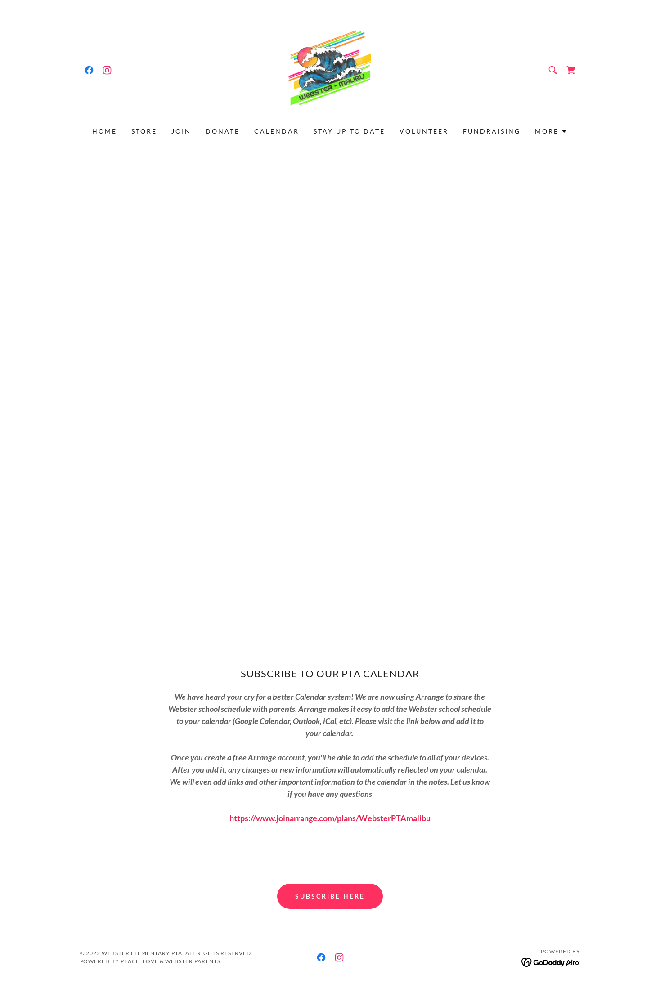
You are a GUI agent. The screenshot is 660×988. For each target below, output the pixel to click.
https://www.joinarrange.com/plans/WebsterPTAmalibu (330, 818)
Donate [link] (223, 131)
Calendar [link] (276, 131)
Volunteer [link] (424, 131)
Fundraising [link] (492, 131)
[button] (551, 131)
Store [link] (144, 131)
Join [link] (181, 131)
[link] (89, 70)
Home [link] (104, 131)
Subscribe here (330, 896)
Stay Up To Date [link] (349, 131)
